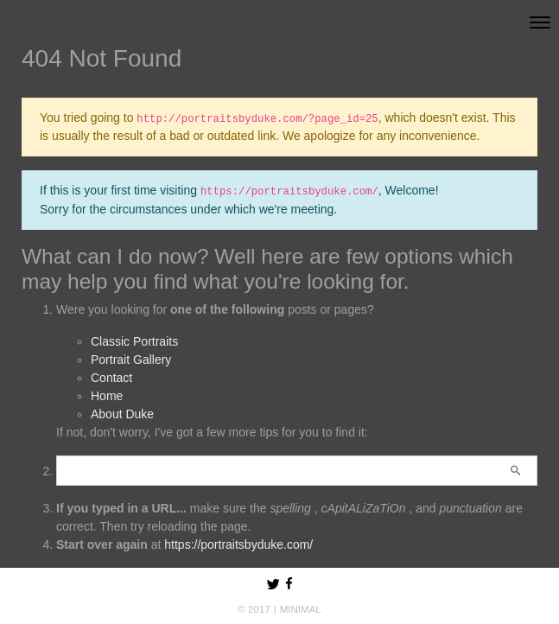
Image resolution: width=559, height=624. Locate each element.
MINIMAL (300, 609)
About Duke (122, 414)
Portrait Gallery (131, 359)
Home (107, 396)
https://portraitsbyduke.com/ (238, 544)
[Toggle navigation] (540, 22)
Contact (111, 378)
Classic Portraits (134, 341)
